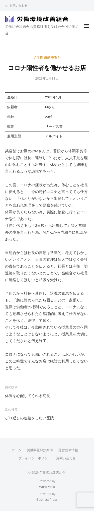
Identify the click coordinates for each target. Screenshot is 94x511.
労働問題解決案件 (47, 57)
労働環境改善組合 (53, 472)
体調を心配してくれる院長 (27, 396)
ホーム (16, 450)
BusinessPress (46, 499)
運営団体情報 (68, 450)
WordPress (47, 487)
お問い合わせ (19, 5)
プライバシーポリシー (34, 458)
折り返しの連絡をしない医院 (29, 418)
